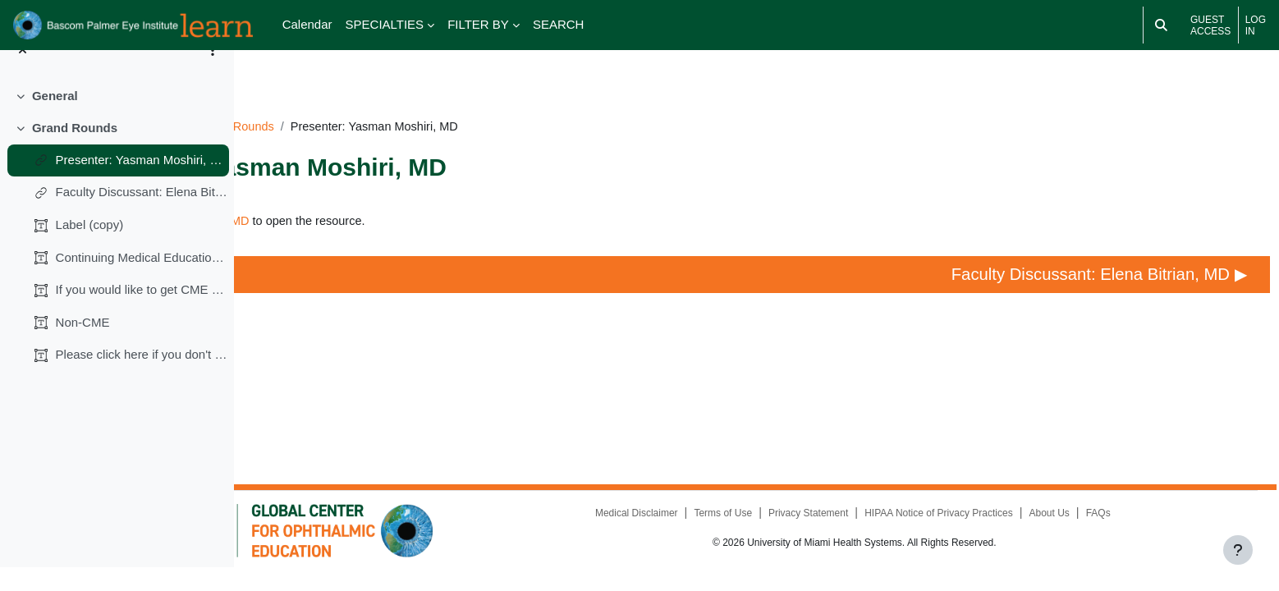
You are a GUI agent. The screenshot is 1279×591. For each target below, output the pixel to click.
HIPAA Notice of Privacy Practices (991, 526)
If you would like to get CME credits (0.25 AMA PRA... (142, 313)
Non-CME (83, 345)
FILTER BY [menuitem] (478, 24)
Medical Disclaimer (687, 526)
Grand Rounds (74, 151)
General (55, 119)
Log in (1255, 25)
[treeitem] (116, 119)
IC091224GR (379, 104)
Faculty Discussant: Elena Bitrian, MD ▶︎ (1072, 266)
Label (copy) (90, 248)
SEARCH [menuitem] (558, 24)
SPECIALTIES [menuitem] (385, 24)
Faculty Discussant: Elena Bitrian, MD (142, 215)
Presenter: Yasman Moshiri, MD (142, 183)
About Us (1102, 526)
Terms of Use (774, 526)
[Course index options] (212, 74)
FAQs (1151, 526)
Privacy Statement (860, 526)
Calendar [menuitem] (307, 24)
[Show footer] (1238, 550)
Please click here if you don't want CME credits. (142, 378)
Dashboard (296, 104)
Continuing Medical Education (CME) (142, 280)
